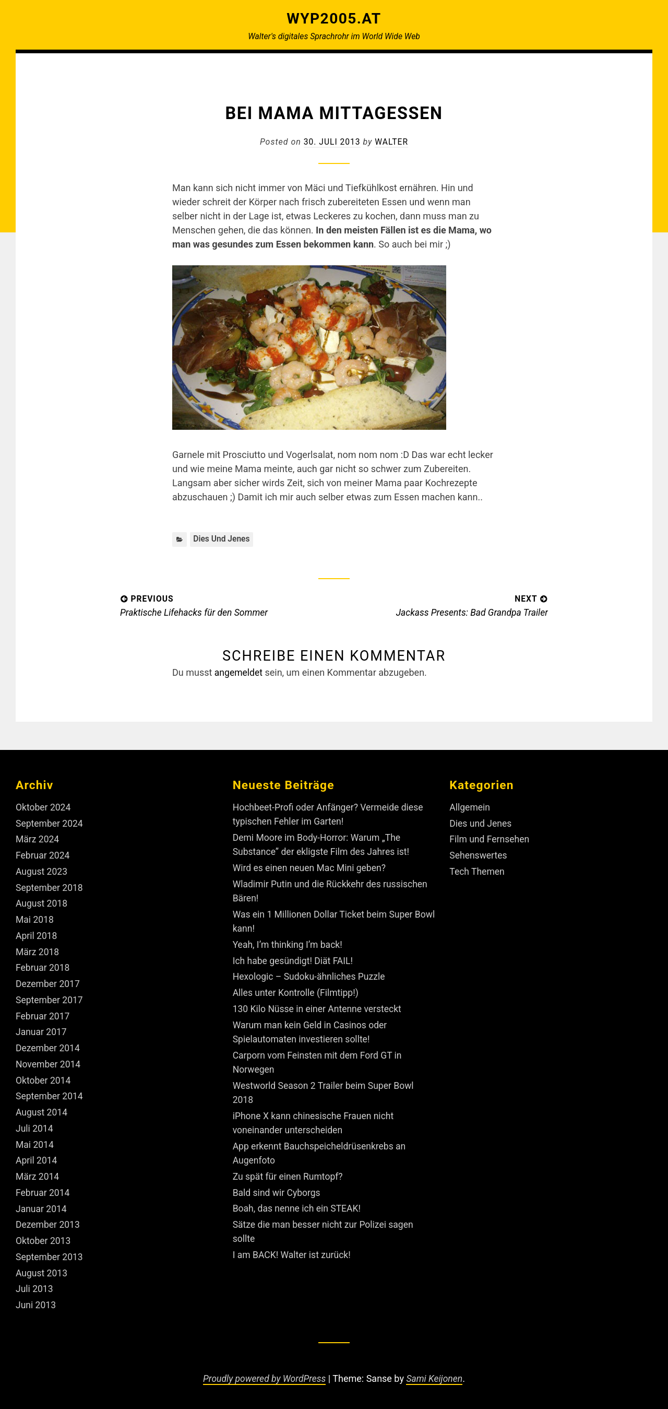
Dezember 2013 (48, 1220)
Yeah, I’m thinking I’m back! (289, 943)
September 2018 (50, 887)
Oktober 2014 (44, 1077)
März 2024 (38, 838)
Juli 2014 (35, 1125)
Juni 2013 (36, 1300)
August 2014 (42, 1109)
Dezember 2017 (48, 982)
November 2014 (49, 1061)
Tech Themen (477, 870)
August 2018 (42, 902)
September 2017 (50, 998)
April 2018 (37, 934)
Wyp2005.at (334, 18)
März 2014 (38, 1173)
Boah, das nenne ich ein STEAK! (298, 1204)
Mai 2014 (35, 1141)
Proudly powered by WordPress (263, 1373)
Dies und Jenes (222, 539)
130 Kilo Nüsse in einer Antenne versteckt (319, 1006)
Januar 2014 (42, 1205)
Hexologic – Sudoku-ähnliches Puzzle (311, 975)
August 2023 (42, 870)
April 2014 (37, 1157)
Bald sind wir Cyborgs (278, 1188)
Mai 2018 (35, 918)
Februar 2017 (43, 1013)
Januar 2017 (42, 1030)
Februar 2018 (43, 966)
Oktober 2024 (44, 807)
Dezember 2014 (48, 1045)
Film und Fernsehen (490, 838)
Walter (392, 142)
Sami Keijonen (436, 1373)
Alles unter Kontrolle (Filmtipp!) (297, 990)
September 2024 (50, 823)
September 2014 (50, 1093)
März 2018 (38, 950)
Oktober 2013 (44, 1236)
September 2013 (50, 1252)
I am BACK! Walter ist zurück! (293, 1250)
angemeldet (239, 672)
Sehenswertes (478, 855)
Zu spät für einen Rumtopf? (289, 1172)
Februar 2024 (43, 855)
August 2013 (42, 1268)
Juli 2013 (35, 1284)
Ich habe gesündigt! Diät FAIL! (294, 959)
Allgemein (470, 807)
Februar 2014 (43, 1188)
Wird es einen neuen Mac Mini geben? (311, 867)
